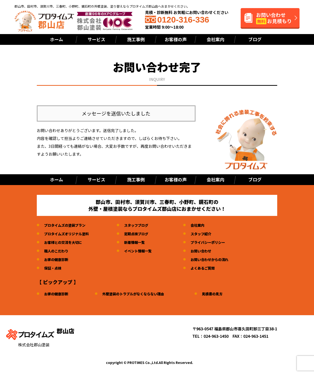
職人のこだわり (58, 251)
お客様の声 (176, 39)
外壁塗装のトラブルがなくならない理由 (141, 294)
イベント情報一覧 (146, 251)
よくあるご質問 (214, 268)
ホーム (56, 39)
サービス (96, 39)
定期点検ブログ (144, 234)
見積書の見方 (226, 294)
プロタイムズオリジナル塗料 (69, 234)
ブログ (255, 39)
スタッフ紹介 (212, 234)
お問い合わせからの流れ (222, 259)
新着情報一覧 (142, 242)
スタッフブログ (144, 225)
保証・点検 (54, 268)
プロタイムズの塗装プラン (67, 225)
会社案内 (215, 39)
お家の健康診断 (58, 259)
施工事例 (136, 39)
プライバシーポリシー (220, 242)
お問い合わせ (212, 251)
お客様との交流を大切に (65, 242)
